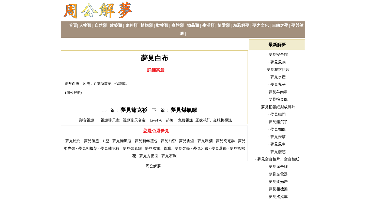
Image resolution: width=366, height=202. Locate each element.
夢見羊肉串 (278, 92)
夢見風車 (278, 144)
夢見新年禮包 (146, 141)
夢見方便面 (148, 156)
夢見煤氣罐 (184, 110)
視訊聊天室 (110, 120)
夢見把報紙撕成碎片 (278, 107)
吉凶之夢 (280, 25)
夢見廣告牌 (278, 167)
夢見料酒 (205, 141)
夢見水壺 (278, 77)
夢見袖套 (168, 141)
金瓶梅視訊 (222, 120)
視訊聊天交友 (134, 120)
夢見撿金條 (278, 99)
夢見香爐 (186, 141)
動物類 (162, 25)
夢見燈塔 (278, 137)
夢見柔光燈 (278, 182)
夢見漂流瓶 (121, 141)
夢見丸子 (278, 85)
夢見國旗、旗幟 (158, 148)
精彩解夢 (241, 25)
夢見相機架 (87, 148)
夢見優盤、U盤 (97, 141)
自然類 (101, 25)
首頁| (73, 25)
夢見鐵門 (73, 141)
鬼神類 (131, 25)
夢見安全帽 (278, 54)
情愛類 (224, 25)
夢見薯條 (219, 148)
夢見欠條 (182, 148)
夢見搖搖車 (278, 197)
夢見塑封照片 (278, 70)
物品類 (193, 25)
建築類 (116, 25)
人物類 (85, 25)
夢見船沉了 (278, 122)
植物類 (147, 25)
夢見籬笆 (278, 152)
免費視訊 (185, 120)
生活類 (208, 25)
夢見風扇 (278, 62)
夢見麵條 (278, 129)
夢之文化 (260, 25)
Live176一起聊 (162, 120)
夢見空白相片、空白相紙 (278, 159)
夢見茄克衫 (133, 110)
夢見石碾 (169, 156)
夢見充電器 (225, 141)
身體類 (178, 25)
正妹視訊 (203, 120)
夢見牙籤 (200, 148)
